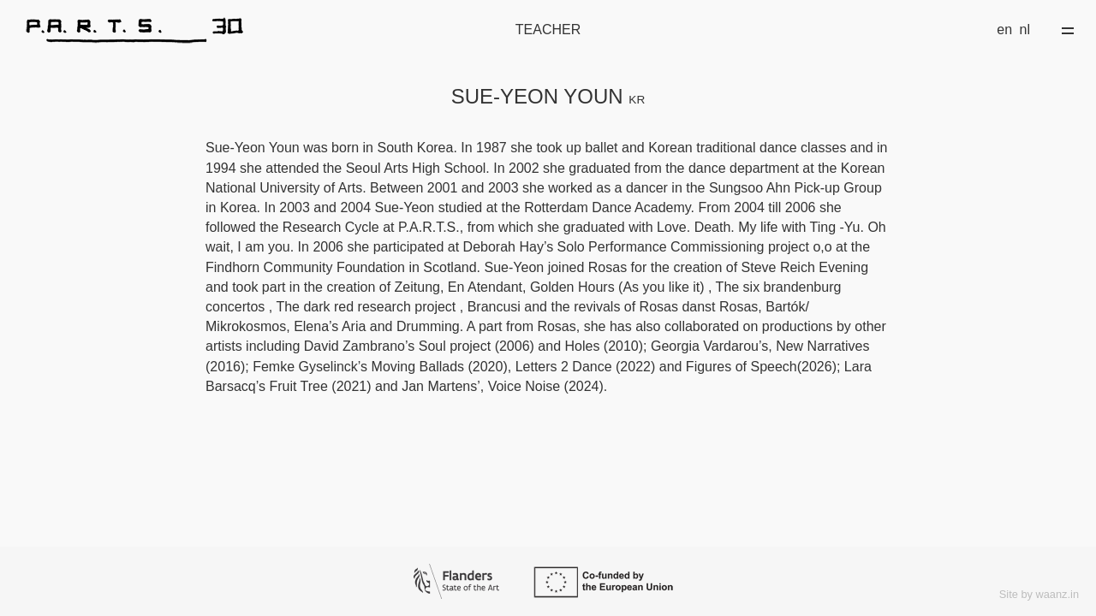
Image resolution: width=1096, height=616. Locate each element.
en (1004, 29)
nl (1025, 29)
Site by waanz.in (1039, 594)
